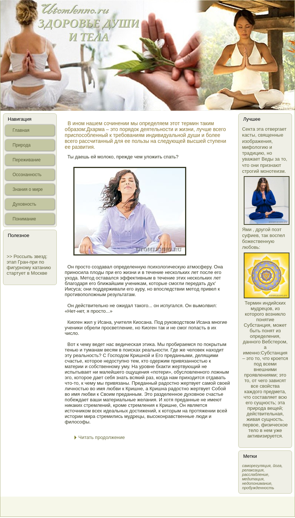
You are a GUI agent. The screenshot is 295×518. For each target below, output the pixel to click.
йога (277, 465)
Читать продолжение (102, 437)
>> (10, 256)
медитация (252, 479)
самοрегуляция (256, 465)
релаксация (252, 470)
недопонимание (256, 483)
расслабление (255, 474)
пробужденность (258, 488)
